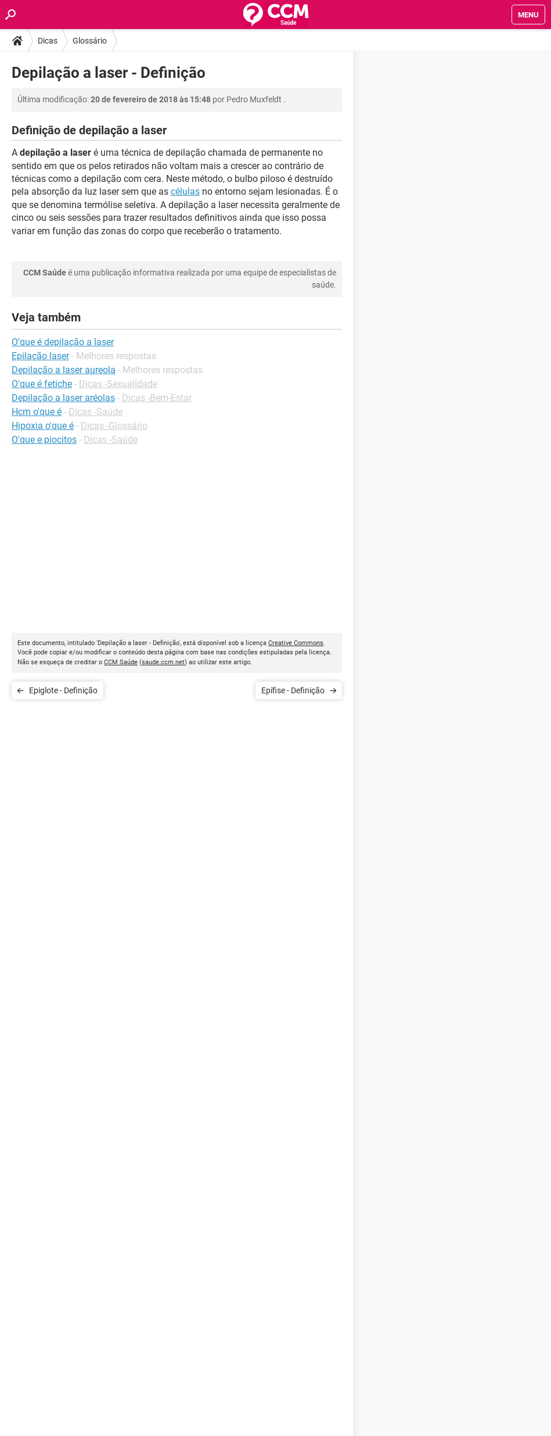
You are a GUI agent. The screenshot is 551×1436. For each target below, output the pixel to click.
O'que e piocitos (44, 439)
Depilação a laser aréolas (63, 397)
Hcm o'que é (37, 411)
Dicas (47, 40)
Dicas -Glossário (114, 425)
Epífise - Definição (293, 690)
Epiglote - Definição (63, 690)
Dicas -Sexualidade (118, 383)
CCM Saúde (121, 662)
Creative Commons (295, 643)
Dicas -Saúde (96, 411)
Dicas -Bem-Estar (157, 397)
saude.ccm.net (163, 662)
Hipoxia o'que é (43, 425)
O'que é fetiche (42, 383)
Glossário (90, 40)
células (185, 191)
